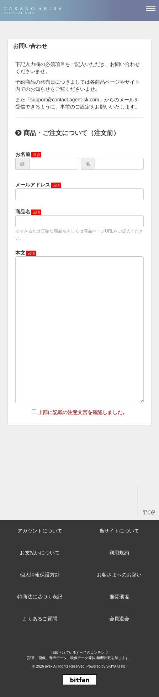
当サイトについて (119, 531)
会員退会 (119, 618)
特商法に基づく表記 (39, 597)
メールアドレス (32, 185)
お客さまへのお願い (119, 575)
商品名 (22, 211)
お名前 (22, 154)
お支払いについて (40, 553)
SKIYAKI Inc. (116, 666)
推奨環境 (119, 597)
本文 (20, 253)
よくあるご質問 (39, 618)
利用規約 (119, 553)
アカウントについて (39, 531)
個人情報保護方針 (40, 575)
